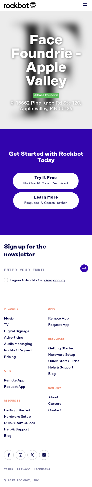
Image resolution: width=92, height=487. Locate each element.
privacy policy (54, 280)
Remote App (14, 380)
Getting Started (17, 410)
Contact (55, 410)
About (53, 397)
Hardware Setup (17, 417)
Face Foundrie (46, 95)
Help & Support (16, 429)
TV (6, 325)
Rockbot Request (18, 350)
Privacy (23, 469)
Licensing (42, 469)
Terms (8, 469)
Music (9, 319)
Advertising (13, 338)
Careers (54, 404)
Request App (14, 387)
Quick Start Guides (19, 423)
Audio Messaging (18, 344)
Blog (7, 436)
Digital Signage (16, 331)
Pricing (10, 357)
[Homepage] (20, 5)
